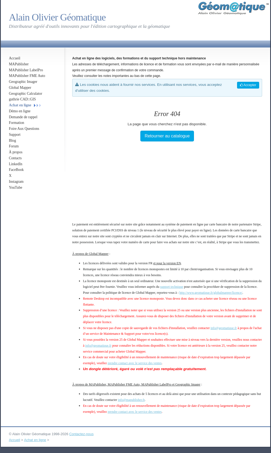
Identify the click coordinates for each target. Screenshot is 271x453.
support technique (171, 287)
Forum (14, 146)
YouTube (15, 187)
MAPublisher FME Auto (27, 76)
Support (14, 135)
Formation (16, 123)
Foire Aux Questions (24, 129)
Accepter (248, 85)
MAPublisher (19, 64)
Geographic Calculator (25, 94)
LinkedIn (15, 164)
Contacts (15, 158)
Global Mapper (20, 88)
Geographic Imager (23, 82)
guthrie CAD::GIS (22, 99)
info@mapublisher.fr (131, 400)
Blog (12, 140)
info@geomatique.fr (224, 328)
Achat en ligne (20, 105)
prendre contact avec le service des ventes (135, 363)
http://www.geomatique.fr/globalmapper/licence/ (210, 293)
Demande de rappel (23, 117)
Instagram (16, 182)
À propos (15, 152)
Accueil (14, 58)
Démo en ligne (19, 111)
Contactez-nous (81, 434)
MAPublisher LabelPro (26, 70)
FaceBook (16, 170)
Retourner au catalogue (167, 136)
